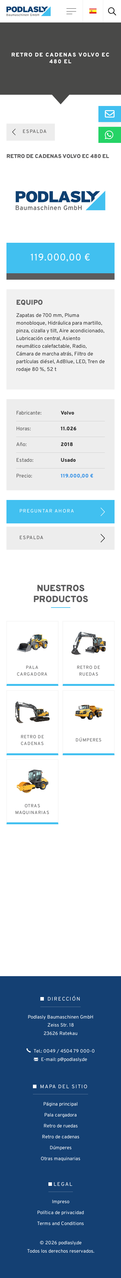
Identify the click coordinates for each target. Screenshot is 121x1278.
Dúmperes (61, 1148)
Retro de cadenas (60, 1137)
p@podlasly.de (72, 1060)
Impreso (60, 1202)
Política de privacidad (60, 1213)
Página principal (60, 1104)
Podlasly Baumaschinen (30, 11)
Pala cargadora (60, 1115)
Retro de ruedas (61, 1126)
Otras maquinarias (60, 1159)
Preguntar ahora (47, 511)
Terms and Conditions (60, 1224)
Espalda (35, 132)
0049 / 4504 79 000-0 (69, 1051)
